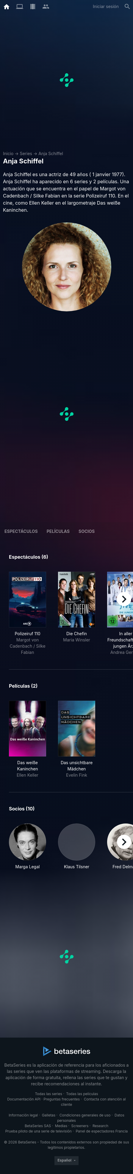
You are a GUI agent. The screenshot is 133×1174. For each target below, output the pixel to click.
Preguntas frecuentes (61, 1099)
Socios (87, 531)
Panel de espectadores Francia (102, 1131)
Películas (58, 531)
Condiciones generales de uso (85, 1115)
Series (26, 153)
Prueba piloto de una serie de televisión (38, 1131)
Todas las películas (82, 1094)
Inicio (8, 153)
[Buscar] (127, 6)
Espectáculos (21, 531)
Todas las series (48, 1094)
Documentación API (23, 1099)
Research (100, 1126)
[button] (27, 849)
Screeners (80, 1126)
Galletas (49, 1115)
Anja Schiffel (50, 153)
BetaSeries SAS (38, 1126)
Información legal (23, 1115)
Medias (61, 1126)
